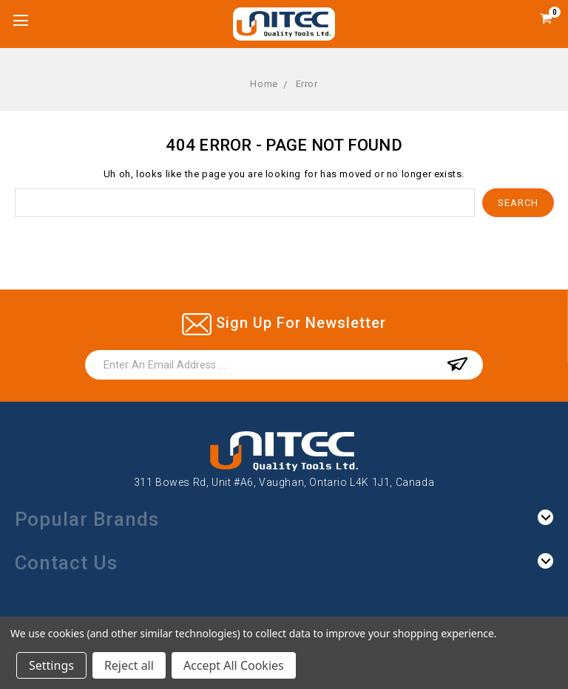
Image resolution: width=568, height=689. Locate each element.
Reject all (129, 665)
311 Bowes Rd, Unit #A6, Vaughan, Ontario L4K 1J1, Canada (284, 482)
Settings (51, 665)
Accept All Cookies (233, 665)
